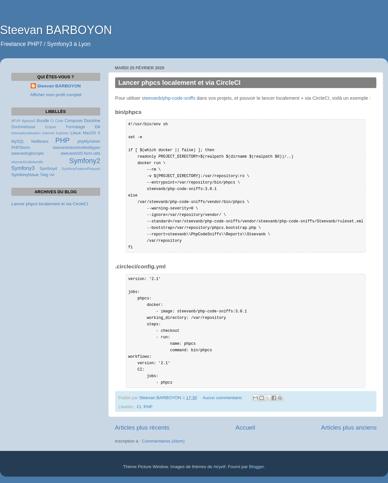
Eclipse (50, 127)
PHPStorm (20, 147)
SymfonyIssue (25, 174)
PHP (148, 406)
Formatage (75, 127)
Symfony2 (84, 161)
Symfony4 (48, 168)
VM (51, 175)
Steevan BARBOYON (56, 30)
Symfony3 (23, 168)
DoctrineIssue (23, 127)
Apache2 (29, 121)
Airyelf (219, 466)
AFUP (16, 121)
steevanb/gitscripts (27, 153)
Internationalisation (26, 133)
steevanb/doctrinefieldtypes (76, 147)
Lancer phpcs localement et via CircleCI (179, 82)
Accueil (245, 427)
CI (139, 406)
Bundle (43, 120)
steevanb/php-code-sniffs (169, 98)
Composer (74, 120)
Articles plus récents (142, 427)
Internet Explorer (55, 133)
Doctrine (92, 120)
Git (97, 126)
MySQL (17, 141)
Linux (75, 132)
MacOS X (91, 133)
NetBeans (39, 141)
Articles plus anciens (349, 427)
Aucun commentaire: (223, 397)
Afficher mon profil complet (56, 94)
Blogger (256, 466)
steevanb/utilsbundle (27, 162)
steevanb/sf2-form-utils (80, 153)
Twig (44, 175)
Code (59, 121)
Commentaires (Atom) (163, 441)
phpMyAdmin (88, 141)
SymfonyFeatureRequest (81, 169)
